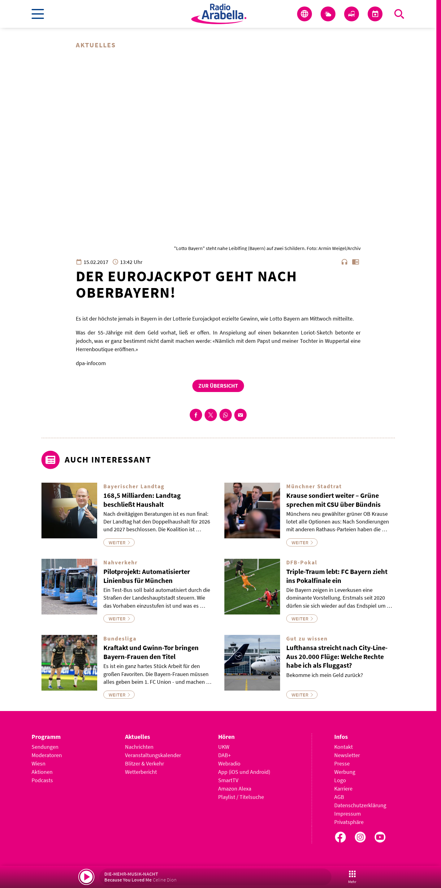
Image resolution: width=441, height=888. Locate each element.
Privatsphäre (349, 821)
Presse (342, 763)
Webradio (229, 763)
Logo (340, 780)
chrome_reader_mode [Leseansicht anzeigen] (355, 261)
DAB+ (224, 755)
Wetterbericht (141, 771)
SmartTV (228, 780)
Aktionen (42, 771)
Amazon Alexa (234, 788)
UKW (223, 746)
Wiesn (38, 763)
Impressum (347, 813)
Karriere (343, 788)
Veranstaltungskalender (153, 755)
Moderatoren (47, 755)
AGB (339, 796)
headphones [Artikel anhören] (344, 261)
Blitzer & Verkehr (144, 763)
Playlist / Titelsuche (241, 796)
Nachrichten (139, 746)
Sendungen (45, 746)
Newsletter (347, 755)
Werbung (344, 771)
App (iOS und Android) (244, 771)
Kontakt (343, 746)
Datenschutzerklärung (360, 805)
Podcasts (42, 780)
